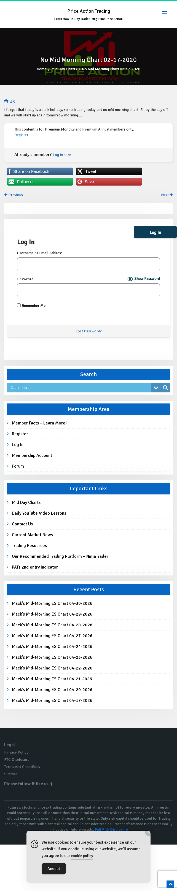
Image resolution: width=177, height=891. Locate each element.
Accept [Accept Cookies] (53, 868)
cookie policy (82, 855)
